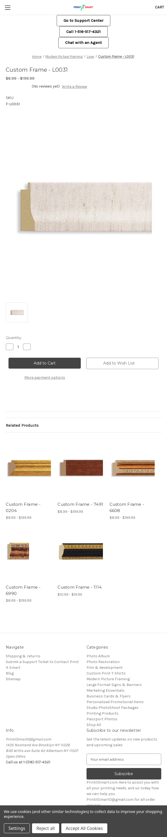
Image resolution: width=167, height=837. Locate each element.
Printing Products (103, 713)
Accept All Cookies (84, 828)
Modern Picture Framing (108, 679)
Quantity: (14, 337)
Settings (16, 828)
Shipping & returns (23, 656)
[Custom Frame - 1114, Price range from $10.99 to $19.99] (80, 551)
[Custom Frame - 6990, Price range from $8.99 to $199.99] (29, 551)
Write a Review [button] (74, 86)
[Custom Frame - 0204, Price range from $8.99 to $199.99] (29, 468)
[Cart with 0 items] (159, 7)
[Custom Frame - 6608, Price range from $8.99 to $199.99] (132, 468)
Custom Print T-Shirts (106, 673)
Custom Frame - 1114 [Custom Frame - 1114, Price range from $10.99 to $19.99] (79, 587)
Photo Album (98, 656)
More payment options (44, 377)
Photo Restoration (103, 662)
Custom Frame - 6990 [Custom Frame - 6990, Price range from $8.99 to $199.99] (23, 590)
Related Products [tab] (22, 425)
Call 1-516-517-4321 (83, 31)
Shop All (94, 724)
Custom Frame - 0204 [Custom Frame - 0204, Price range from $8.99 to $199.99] (23, 507)
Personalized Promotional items (115, 702)
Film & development (105, 667)
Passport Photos (102, 719)
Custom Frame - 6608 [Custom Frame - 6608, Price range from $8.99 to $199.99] (127, 507)
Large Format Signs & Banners (114, 684)
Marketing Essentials (106, 690)
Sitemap (13, 679)
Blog (10, 673)
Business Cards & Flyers (109, 696)
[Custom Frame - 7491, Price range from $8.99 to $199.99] (80, 468)
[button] (83, 20)
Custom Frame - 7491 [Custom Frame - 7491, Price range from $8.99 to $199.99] (80, 504)
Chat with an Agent (83, 42)
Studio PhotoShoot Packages (113, 707)
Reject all (45, 828)
